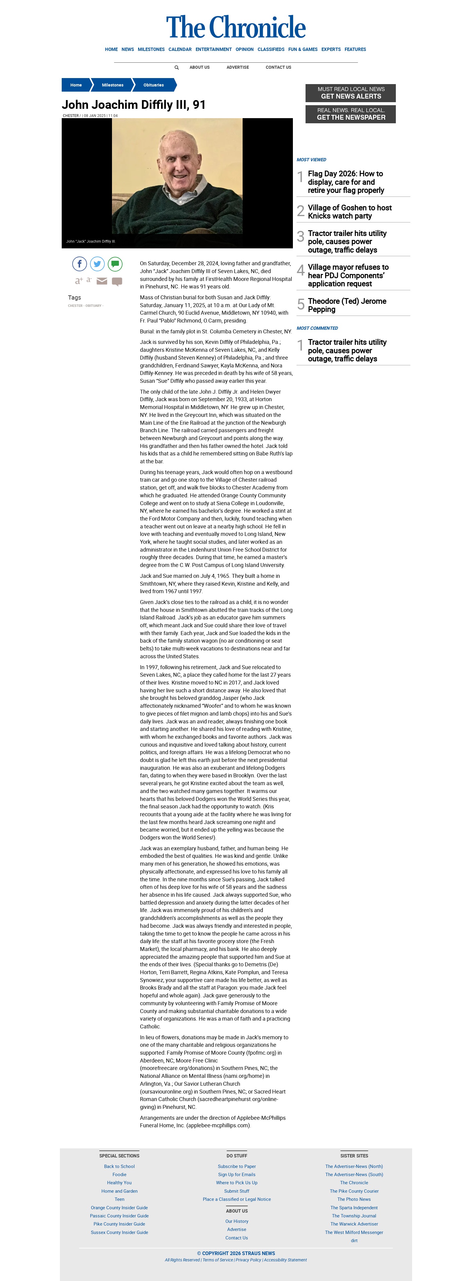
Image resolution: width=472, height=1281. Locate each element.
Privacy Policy (248, 1260)
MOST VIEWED (311, 159)
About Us (200, 67)
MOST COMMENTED (317, 328)
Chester (71, 115)
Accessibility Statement (285, 1260)
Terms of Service (218, 1260)
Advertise (238, 67)
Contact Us (278, 67)
